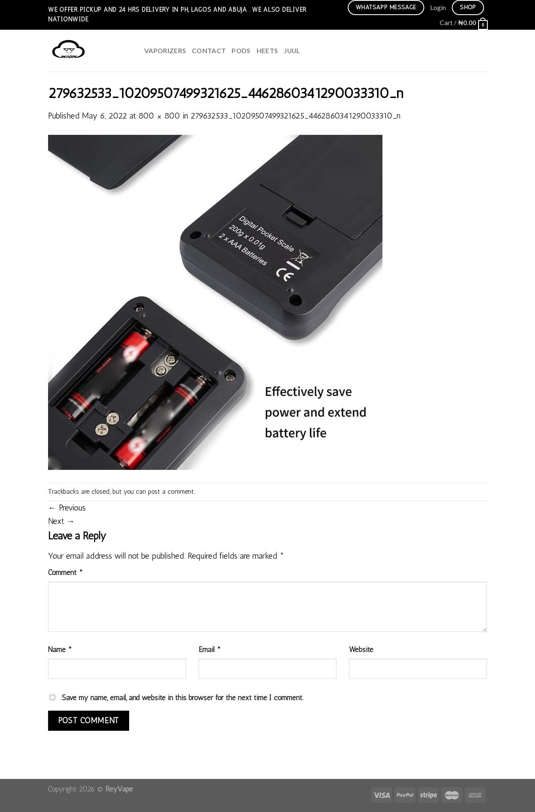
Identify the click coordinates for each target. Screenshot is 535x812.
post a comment (171, 491)
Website (361, 649)
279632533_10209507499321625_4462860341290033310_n (295, 116)
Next (61, 521)
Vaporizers (165, 50)
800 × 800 (159, 116)
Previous (67, 508)
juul (292, 50)
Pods (241, 50)
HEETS (267, 50)
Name (60, 649)
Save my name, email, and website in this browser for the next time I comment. (182, 697)
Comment (65, 572)
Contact (209, 50)
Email (210, 649)
